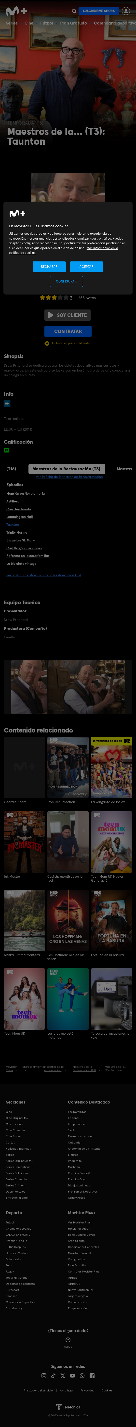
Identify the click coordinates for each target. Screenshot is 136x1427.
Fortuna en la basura (107, 955)
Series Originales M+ (19, 1161)
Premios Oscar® (79, 1173)
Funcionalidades (79, 1228)
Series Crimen (15, 1185)
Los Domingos (77, 1112)
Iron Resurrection (61, 802)
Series (12, 23)
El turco (73, 1155)
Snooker (11, 1296)
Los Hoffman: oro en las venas (65, 957)
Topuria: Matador (17, 1277)
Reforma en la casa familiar (27, 556)
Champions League (18, 1228)
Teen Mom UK (14, 1033)
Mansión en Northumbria (25, 493)
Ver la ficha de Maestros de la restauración (69, 477)
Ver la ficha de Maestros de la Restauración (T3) (43, 575)
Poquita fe (75, 1161)
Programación (77, 1308)
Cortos (10, 1142)
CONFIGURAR (66, 281)
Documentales (15, 1191)
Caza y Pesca (76, 1197)
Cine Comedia (15, 1130)
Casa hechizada (18, 509)
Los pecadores (77, 1124)
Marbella (74, 1167)
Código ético (76, 1259)
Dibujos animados (80, 1185)
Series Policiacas (17, 1173)
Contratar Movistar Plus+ (84, 1271)
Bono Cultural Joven (81, 1234)
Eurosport (12, 1290)
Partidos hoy (14, 1308)
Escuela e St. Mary (20, 540)
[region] (68, 248)
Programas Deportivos (82, 1191)
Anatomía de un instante (84, 1148)
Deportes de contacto (20, 1284)
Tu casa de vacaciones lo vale (110, 1035)
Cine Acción (14, 1136)
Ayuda (68, 1342)
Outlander (75, 1142)
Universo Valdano (17, 1253)
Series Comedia (16, 1179)
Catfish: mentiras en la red (64, 878)
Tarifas (72, 1277)
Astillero (12, 501)
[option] (29, 687)
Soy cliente (67, 315)
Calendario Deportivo (20, 1302)
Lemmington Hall (19, 517)
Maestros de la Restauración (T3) (66, 468)
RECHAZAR (49, 267)
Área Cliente (76, 1241)
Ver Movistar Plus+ (80, 1222)
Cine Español (14, 1124)
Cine (29, 23)
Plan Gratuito (73, 23)
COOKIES (107, 1390)
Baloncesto (13, 1259)
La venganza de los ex (108, 802)
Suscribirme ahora (99, 11)
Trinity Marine (16, 532)
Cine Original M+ (17, 1118)
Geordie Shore (15, 802)
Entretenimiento (17, 1197)
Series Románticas (18, 1167)
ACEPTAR (87, 267)
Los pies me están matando (61, 1035)
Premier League (16, 1241)
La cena (73, 1118)
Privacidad (88, 1390)
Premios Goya (77, 1179)
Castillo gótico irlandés (24, 548)
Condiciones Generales (83, 1247)
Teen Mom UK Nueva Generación (107, 878)
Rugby (10, 1271)
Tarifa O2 (74, 1284)
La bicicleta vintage (21, 564)
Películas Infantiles (18, 1148)
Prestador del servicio (38, 1390)
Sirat (71, 1130)
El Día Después (16, 1247)
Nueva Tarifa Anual (80, 1290)
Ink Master (12, 876)
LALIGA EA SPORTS (18, 1234)
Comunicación (77, 1302)
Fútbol (46, 23)
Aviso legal (66, 1390)
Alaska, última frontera (22, 955)
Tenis (9, 1265)
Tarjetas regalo (78, 1296)
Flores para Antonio (81, 1136)
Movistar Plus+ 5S (79, 1253)
